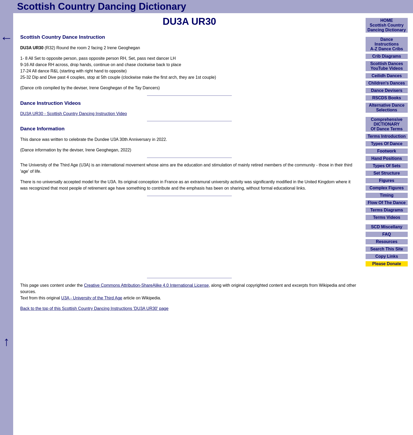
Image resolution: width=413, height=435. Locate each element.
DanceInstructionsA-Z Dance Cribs (386, 44)
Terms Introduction (387, 136)
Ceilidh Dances (387, 75)
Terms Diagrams (386, 210)
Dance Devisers (386, 90)
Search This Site (386, 249)
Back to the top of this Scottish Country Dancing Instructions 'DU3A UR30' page (94, 308)
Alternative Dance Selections (386, 107)
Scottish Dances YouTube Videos (386, 66)
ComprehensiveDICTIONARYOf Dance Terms (387, 124)
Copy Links (386, 256)
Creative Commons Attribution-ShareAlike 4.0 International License (146, 285)
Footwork (386, 151)
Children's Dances (386, 83)
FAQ (386, 234)
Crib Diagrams (386, 56)
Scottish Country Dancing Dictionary (101, 6)
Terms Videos (386, 217)
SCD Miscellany (386, 227)
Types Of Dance (386, 143)
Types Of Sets (387, 166)
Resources (386, 241)
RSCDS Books (386, 98)
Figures (386, 180)
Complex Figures (387, 188)
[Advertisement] (189, 237)
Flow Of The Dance (387, 202)
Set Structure (386, 173)
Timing (387, 195)
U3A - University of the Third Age (91, 298)
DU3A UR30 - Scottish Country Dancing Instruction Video (73, 113)
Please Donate (386, 263)
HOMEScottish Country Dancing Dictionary (386, 25)
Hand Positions (386, 158)
